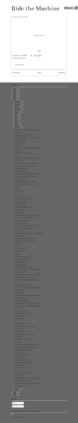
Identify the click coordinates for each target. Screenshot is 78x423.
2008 (14, 392)
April (16, 122)
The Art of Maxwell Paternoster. (23, 373)
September (18, 109)
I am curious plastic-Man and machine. (25, 334)
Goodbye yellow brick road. (22, 259)
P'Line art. (17, 246)
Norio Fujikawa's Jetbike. (21, 300)
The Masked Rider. (20, 192)
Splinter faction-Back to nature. (23, 360)
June (16, 117)
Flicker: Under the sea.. (21, 248)
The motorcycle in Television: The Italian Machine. (28, 129)
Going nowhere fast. (20, 298)
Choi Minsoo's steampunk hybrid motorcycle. (27, 225)
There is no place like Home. (22, 380)
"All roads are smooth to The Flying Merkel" (26, 280)
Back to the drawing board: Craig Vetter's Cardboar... (29, 269)
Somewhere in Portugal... (21, 264)
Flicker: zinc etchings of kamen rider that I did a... (28, 344)
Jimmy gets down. (19, 316)
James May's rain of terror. (22, 220)
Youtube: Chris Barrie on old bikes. (24, 267)
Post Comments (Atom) (42, 77)
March (17, 125)
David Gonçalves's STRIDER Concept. (25, 326)
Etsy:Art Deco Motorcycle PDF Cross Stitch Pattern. (29, 303)
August (17, 112)
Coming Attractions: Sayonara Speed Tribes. (26, 215)
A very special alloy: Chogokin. (23, 228)
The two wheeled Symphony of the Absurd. (26, 176)
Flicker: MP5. (18, 132)
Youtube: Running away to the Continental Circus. (28, 378)
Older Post (62, 72)
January (17, 389)
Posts (14, 403)
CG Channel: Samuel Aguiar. (22, 135)
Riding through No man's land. (23, 313)
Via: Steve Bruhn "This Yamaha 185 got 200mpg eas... (29, 305)
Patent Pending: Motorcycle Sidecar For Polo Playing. (29, 233)
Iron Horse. (18, 243)
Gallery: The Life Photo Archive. (23, 207)
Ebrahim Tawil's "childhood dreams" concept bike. (28, 274)
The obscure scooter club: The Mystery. (25, 241)
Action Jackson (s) (19, 212)
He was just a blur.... (20, 290)
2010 (14, 97)
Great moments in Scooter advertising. (25, 238)
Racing (19, 58)
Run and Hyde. (18, 336)
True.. (16, 282)
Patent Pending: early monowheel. (24, 285)
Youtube (23, 58)
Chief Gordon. (18, 370)
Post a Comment (19, 64)
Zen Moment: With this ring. (22, 197)
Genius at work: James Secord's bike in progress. (27, 158)
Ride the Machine (35, 8)
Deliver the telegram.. (20, 205)
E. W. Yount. (18, 342)
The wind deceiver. (20, 210)
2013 (14, 89)
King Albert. (18, 186)
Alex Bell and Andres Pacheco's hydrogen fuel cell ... (29, 174)
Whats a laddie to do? (20, 236)
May (16, 120)
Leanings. (17, 254)
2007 (14, 395)
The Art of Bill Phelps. (21, 331)
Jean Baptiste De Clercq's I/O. (23, 339)
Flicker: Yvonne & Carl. (21, 311)
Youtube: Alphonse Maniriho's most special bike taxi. (29, 148)
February (17, 127)
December (18, 101)
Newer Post (16, 72)
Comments (15, 406)
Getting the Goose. (19, 365)
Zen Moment (18, 230)
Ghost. (16, 321)
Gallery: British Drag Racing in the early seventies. (28, 295)
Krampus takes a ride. (20, 261)
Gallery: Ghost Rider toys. (22, 368)
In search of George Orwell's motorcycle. (25, 166)
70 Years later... (19, 308)
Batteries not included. (20, 323)
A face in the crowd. (20, 352)
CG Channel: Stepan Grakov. (22, 355)
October (17, 107)
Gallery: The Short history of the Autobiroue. (26, 383)
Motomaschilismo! (20, 251)
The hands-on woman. (20, 223)
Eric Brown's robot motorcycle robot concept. (27, 163)
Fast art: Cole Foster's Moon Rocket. (24, 256)
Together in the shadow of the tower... (25, 199)
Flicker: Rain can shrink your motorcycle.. (26, 184)
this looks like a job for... (21, 168)
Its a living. (18, 194)
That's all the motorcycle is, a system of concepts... (28, 137)
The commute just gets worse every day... (25, 181)
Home (39, 72)
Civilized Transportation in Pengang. (24, 277)
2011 (14, 94)
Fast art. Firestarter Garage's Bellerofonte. (26, 347)
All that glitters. (19, 150)
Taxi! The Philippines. (20, 142)
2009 (14, 99)
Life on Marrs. (18, 161)
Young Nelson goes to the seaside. (24, 349)
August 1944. (18, 145)
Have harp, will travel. (20, 171)
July (16, 114)
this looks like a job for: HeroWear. (24, 362)
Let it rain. (17, 155)
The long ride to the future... (22, 386)
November (18, 104)
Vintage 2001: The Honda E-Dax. (23, 153)
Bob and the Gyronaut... (21, 140)
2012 (14, 91)
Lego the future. (19, 292)
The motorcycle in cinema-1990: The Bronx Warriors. (29, 287)
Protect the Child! (19, 329)
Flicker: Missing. (19, 375)
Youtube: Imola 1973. (20, 179)
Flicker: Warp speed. (20, 272)
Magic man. (18, 189)
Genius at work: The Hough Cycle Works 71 (26, 217)
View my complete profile (18, 417)
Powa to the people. (20, 357)
